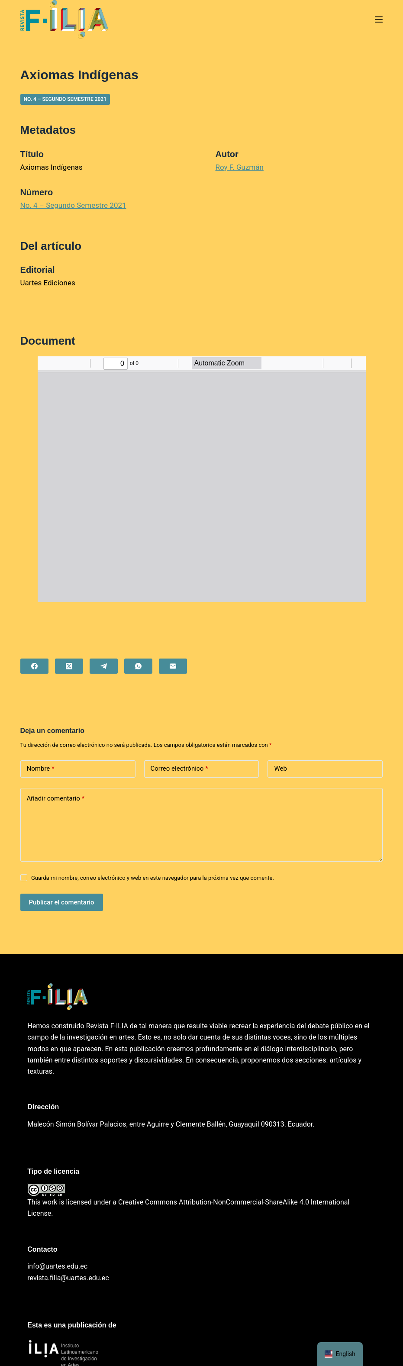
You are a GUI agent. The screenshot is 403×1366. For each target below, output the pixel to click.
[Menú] (379, 19)
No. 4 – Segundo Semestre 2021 (65, 99)
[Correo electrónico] (173, 666)
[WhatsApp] (138, 666)
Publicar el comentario (61, 902)
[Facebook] (34, 666)
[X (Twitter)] (69, 666)
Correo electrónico (179, 768)
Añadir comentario (56, 798)
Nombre (41, 768)
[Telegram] (104, 666)
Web (280, 768)
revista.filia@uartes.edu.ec (68, 1278)
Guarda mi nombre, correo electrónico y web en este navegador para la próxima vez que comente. (152, 878)
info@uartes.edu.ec (57, 1266)
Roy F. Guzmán (239, 167)
